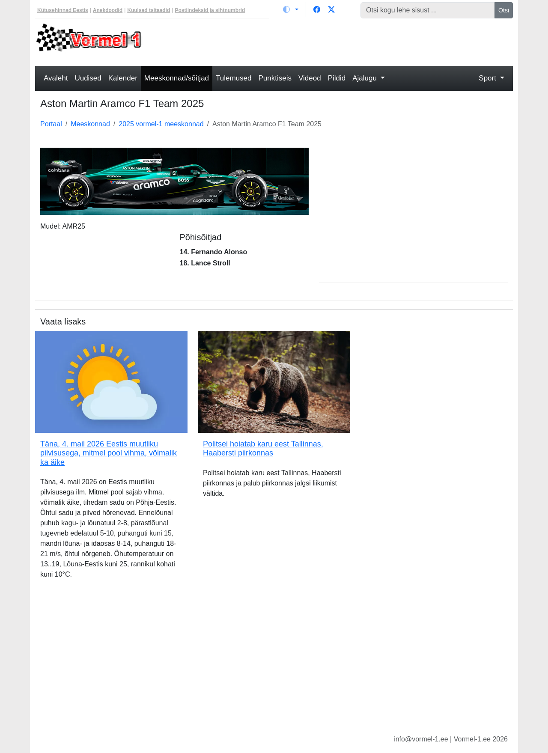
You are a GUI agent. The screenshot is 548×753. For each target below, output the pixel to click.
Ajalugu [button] (365, 78)
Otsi (503, 10)
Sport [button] (488, 78)
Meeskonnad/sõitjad (176, 78)
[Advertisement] (335, 41)
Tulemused (233, 78)
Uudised (87, 78)
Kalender (122, 78)
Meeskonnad (90, 124)
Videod (309, 78)
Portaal (51, 124)
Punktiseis (275, 78)
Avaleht (56, 78)
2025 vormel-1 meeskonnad (161, 124)
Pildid (337, 78)
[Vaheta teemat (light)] (290, 9)
